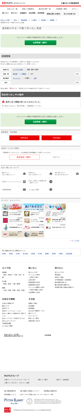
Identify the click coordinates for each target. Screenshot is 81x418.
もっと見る (75, 241)
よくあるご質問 (7, 326)
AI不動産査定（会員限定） (63, 280)
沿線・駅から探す (33, 69)
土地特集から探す (34, 292)
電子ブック (32, 313)
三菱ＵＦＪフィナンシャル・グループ (17, 379)
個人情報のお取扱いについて (29, 391)
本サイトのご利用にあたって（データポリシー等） (37, 394)
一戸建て (27, 78)
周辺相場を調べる (61, 282)
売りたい (14, 13)
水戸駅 (18, 253)
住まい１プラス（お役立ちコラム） (14, 318)
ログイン (75, 9)
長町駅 (54, 253)
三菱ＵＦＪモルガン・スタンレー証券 (17, 382)
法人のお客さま (70, 13)
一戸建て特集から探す (35, 290)
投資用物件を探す (34, 282)
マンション (16, 78)
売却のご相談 (59, 277)
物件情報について (10, 394)
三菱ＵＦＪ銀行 (42, 379)
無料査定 (58, 275)
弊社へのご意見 (33, 318)
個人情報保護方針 (10, 391)
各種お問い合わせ (34, 321)
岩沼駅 (4, 253)
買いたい (5, 13)
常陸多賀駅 (69, 253)
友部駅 (33, 253)
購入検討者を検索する (62, 285)
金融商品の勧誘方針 (50, 391)
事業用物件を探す (34, 285)
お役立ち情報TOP (8, 303)
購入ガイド (5, 306)
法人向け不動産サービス (36, 311)
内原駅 (11, 253)
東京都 (15, 74)
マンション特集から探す (36, 287)
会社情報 (32, 13)
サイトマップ (32, 316)
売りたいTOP (59, 272)
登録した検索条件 (28, 9)
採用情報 (41, 13)
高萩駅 (61, 253)
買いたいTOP (32, 272)
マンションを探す (34, 275)
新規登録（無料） (62, 9)
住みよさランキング (8, 321)
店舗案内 (23, 13)
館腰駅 (47, 253)
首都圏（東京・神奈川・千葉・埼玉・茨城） (13, 274)
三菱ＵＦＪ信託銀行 (62, 379)
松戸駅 (40, 253)
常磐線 (24, 74)
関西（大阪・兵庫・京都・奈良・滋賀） (14, 289)
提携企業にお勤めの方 (53, 13)
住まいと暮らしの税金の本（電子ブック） (14, 314)
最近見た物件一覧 (45, 9)
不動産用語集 (6, 323)
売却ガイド (5, 308)
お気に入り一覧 (12, 9)
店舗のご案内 (32, 303)
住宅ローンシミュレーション (11, 311)
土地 (35, 78)
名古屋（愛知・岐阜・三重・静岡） (11, 282)
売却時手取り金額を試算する (64, 287)
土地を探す (32, 280)
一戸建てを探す (33, 277)
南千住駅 (25, 253)
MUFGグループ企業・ (13, 335)
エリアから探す (18, 69)
